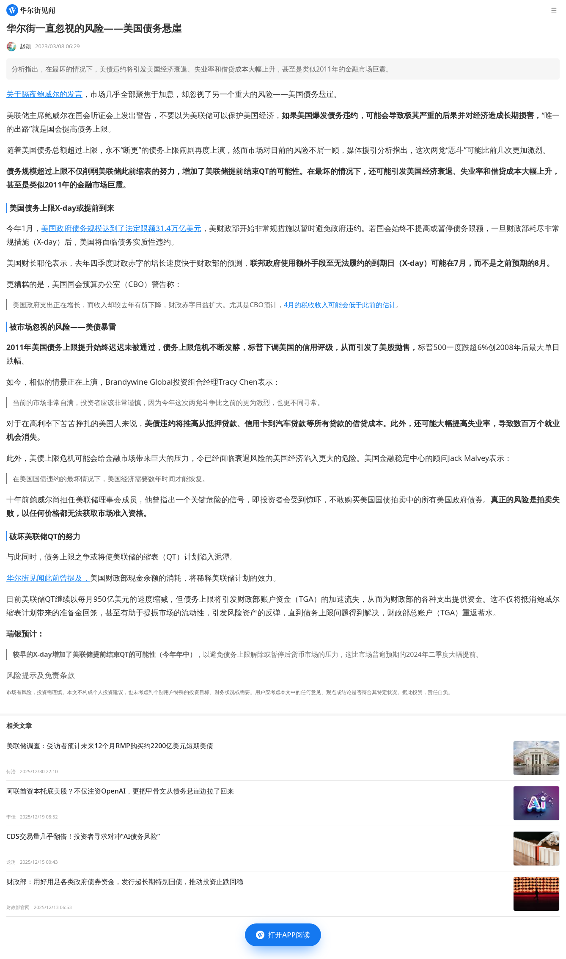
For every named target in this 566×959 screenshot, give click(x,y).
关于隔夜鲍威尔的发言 (44, 94)
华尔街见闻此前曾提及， (48, 578)
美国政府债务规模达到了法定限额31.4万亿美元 (121, 228)
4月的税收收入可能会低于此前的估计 (340, 304)
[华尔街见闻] (30, 10)
